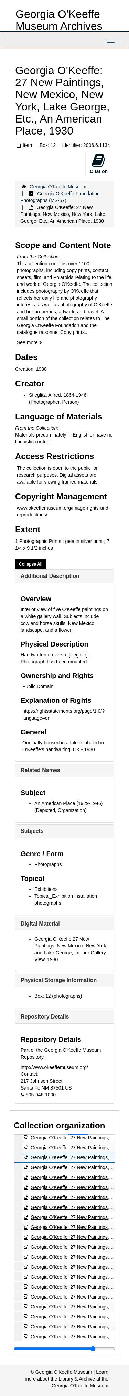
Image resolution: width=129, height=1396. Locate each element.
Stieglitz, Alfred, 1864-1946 (57, 395)
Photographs (48, 864)
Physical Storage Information (59, 980)
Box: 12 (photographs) (58, 996)
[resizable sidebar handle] (64, 1348)
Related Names (40, 770)
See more (29, 342)
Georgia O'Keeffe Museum (58, 186)
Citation (99, 163)
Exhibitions (46, 889)
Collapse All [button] (30, 564)
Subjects (32, 831)
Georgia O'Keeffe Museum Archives (59, 20)
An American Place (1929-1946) (68, 803)
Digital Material (40, 924)
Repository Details (45, 1017)
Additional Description (50, 576)
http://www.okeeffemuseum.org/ (54, 1067)
